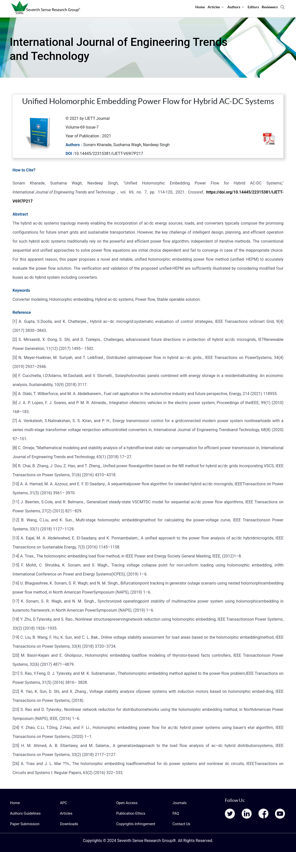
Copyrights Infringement (135, 824)
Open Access (126, 803)
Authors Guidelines (25, 813)
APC (63, 803)
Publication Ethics (130, 813)
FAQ (176, 813)
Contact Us (181, 824)
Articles (66, 813)
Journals (179, 803)
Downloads (69, 824)
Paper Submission (24, 824)
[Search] (282, 5)
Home (15, 803)
